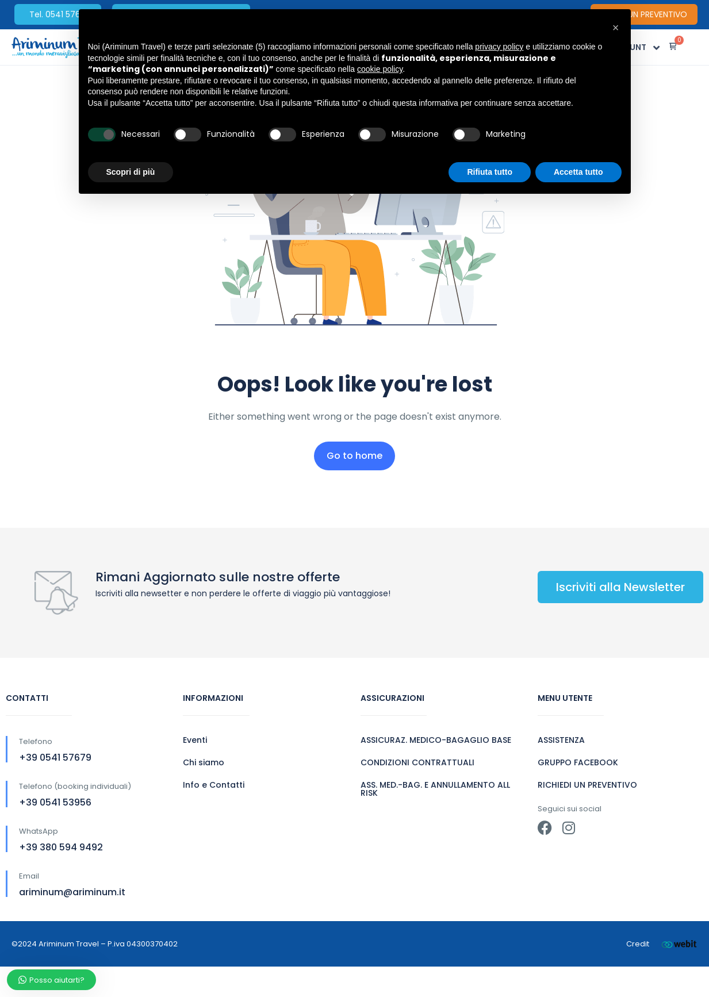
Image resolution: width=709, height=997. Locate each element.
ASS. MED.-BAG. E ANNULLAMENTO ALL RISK (435, 789)
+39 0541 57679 (55, 757)
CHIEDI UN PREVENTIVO (644, 14)
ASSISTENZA (561, 740)
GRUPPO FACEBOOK (578, 762)
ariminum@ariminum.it (72, 892)
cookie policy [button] (380, 69)
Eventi (195, 740)
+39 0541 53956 (55, 802)
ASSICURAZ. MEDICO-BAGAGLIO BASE (436, 740)
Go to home (354, 455)
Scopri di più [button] (130, 172)
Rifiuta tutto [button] (489, 172)
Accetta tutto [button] (578, 172)
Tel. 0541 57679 (60, 14)
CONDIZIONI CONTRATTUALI (417, 762)
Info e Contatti (213, 785)
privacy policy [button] (499, 46)
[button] (616, 27)
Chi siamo (203, 762)
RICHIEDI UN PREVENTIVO (587, 785)
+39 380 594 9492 (61, 847)
